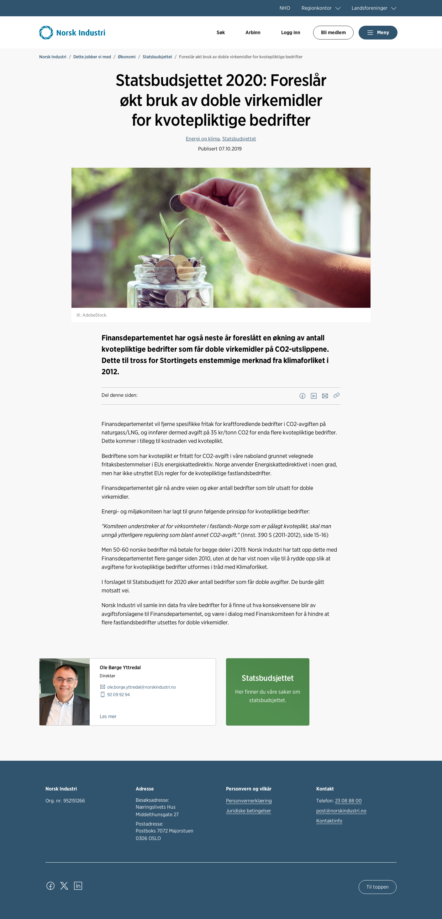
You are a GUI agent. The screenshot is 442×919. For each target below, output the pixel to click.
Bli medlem (333, 32)
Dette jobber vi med (92, 56)
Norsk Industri (52, 56)
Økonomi (127, 56)
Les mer (108, 716)
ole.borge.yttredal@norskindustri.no (141, 687)
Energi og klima (203, 139)
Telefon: (339, 801)
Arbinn (252, 32)
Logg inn (290, 32)
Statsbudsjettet (157, 56)
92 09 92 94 (118, 694)
